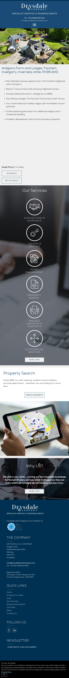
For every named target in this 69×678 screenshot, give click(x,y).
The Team (11, 607)
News (9, 610)
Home (9, 592)
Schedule (12, 173)
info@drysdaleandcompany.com (34, 20)
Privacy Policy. (6, 672)
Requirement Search (16, 604)
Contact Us (12, 613)
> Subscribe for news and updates (21, 647)
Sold (9, 598)
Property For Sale (15, 595)
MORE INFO (34, 360)
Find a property (34, 395)
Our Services (12, 601)
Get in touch (11, 181)
